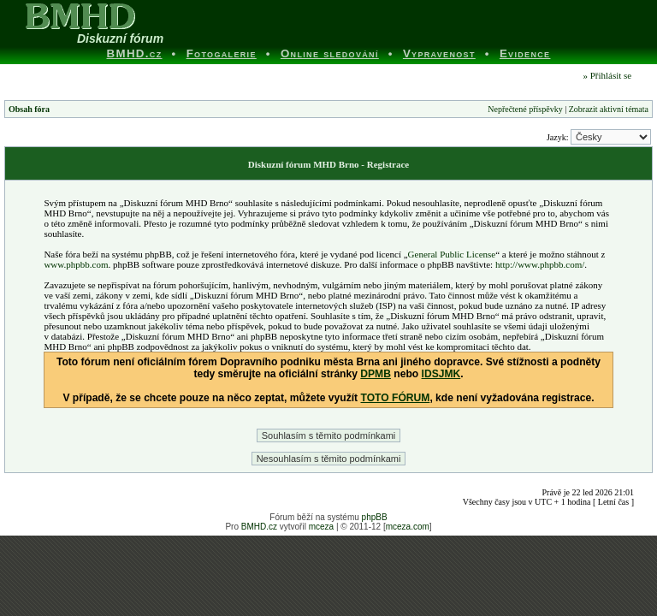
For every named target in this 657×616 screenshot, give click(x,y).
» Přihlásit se (607, 75)
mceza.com (407, 526)
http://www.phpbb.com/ (539, 264)
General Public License (452, 254)
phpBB (375, 517)
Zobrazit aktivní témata (608, 109)
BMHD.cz (259, 526)
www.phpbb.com (76, 264)
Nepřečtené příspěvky (525, 109)
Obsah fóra (29, 109)
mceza (321, 526)
